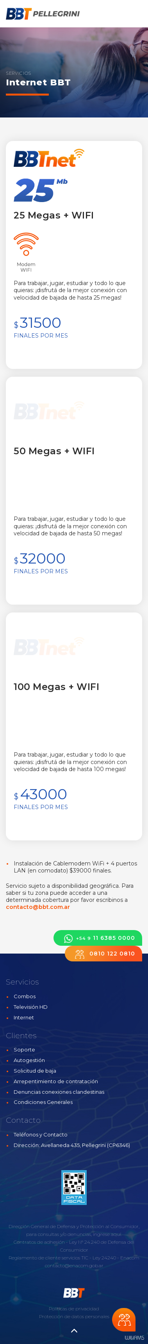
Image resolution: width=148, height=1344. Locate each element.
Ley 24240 (104, 1258)
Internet (24, 1017)
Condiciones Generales (43, 1102)
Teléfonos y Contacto (41, 1134)
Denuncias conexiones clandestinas (59, 1092)
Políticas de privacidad (74, 1308)
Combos (25, 996)
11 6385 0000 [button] (98, 938)
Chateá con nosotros (124, 1319)
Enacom (129, 1258)
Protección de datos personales (74, 1316)
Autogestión (29, 1060)
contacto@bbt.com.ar (38, 906)
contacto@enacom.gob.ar (74, 1265)
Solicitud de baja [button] (35, 1071)
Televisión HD (31, 1007)
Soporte (24, 1049)
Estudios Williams (134, 1338)
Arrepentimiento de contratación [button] (56, 1081)
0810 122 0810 (103, 954)
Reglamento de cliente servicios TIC (48, 1258)
